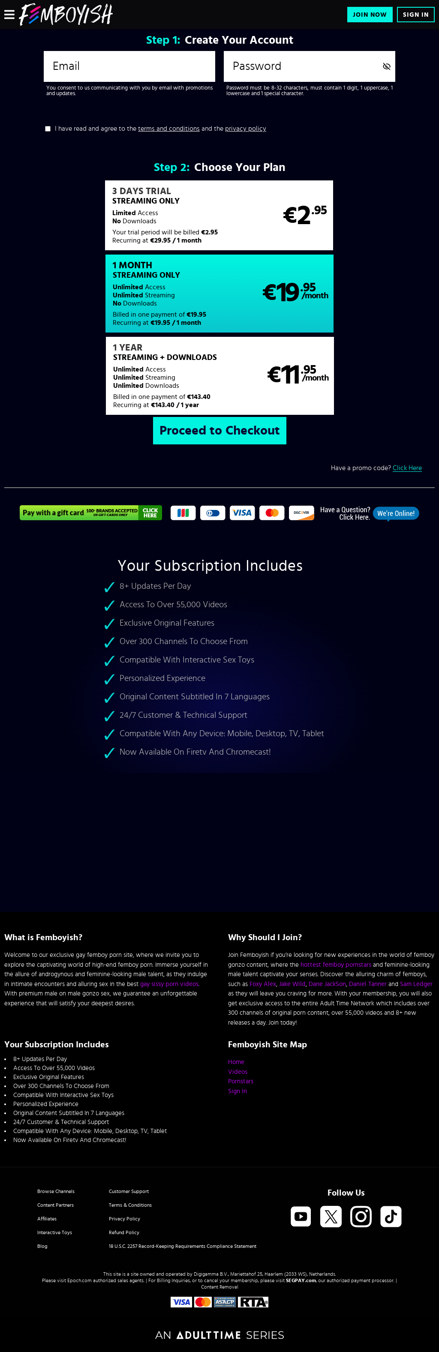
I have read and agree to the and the (160, 128)
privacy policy (245, 128)
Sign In (416, 15)
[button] (111, 220)
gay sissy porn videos (169, 984)
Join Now (370, 15)
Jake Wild (292, 984)
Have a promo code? (376, 394)
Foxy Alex (263, 984)
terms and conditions (169, 128)
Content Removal (219, 1286)
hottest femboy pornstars (336, 965)
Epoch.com (79, 1280)
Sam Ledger (416, 984)
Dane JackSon (327, 984)
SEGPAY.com (301, 1280)
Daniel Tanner (368, 984)
